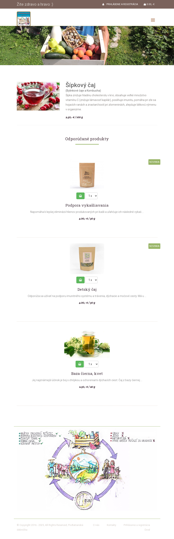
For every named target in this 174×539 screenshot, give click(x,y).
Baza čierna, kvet (87, 374)
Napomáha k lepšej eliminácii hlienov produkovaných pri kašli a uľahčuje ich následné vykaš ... (87, 211)
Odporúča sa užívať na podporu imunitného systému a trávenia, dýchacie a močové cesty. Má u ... (87, 296)
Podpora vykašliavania (87, 205)
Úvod (147, 529)
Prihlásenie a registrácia (137, 525)
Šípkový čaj (80, 85)
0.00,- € (149, 4)
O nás (96, 525)
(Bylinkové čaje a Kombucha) (83, 90)
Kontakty (111, 525)
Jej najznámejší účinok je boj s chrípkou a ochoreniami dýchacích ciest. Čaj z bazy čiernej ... (87, 380)
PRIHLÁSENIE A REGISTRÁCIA (120, 4)
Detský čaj (87, 289)
